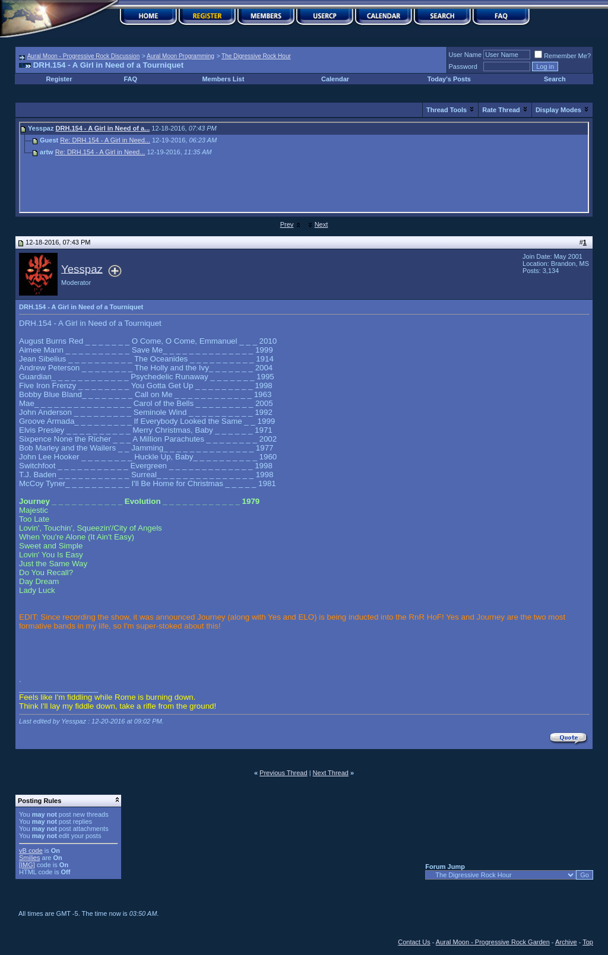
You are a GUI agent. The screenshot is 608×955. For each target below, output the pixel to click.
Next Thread (331, 772)
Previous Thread (283, 772)
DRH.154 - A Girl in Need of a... (103, 128)
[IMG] (27, 864)
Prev (287, 224)
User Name (465, 54)
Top (587, 942)
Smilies (29, 857)
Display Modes (558, 109)
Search (555, 79)
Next (321, 224)
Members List (223, 79)
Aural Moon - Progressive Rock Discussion (83, 56)
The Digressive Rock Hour (256, 56)
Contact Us (414, 942)
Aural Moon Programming (180, 56)
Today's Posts (449, 79)
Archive (566, 942)
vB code (31, 850)
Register (59, 79)
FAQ (131, 79)
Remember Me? (562, 55)
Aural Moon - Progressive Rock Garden (493, 942)
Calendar (335, 79)
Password (463, 66)
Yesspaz (82, 268)
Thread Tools (446, 109)
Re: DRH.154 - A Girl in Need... (105, 140)
